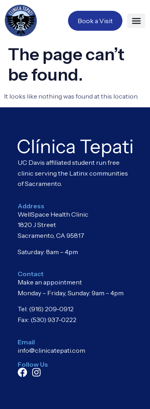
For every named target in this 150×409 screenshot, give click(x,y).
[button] (136, 21)
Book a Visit (95, 21)
